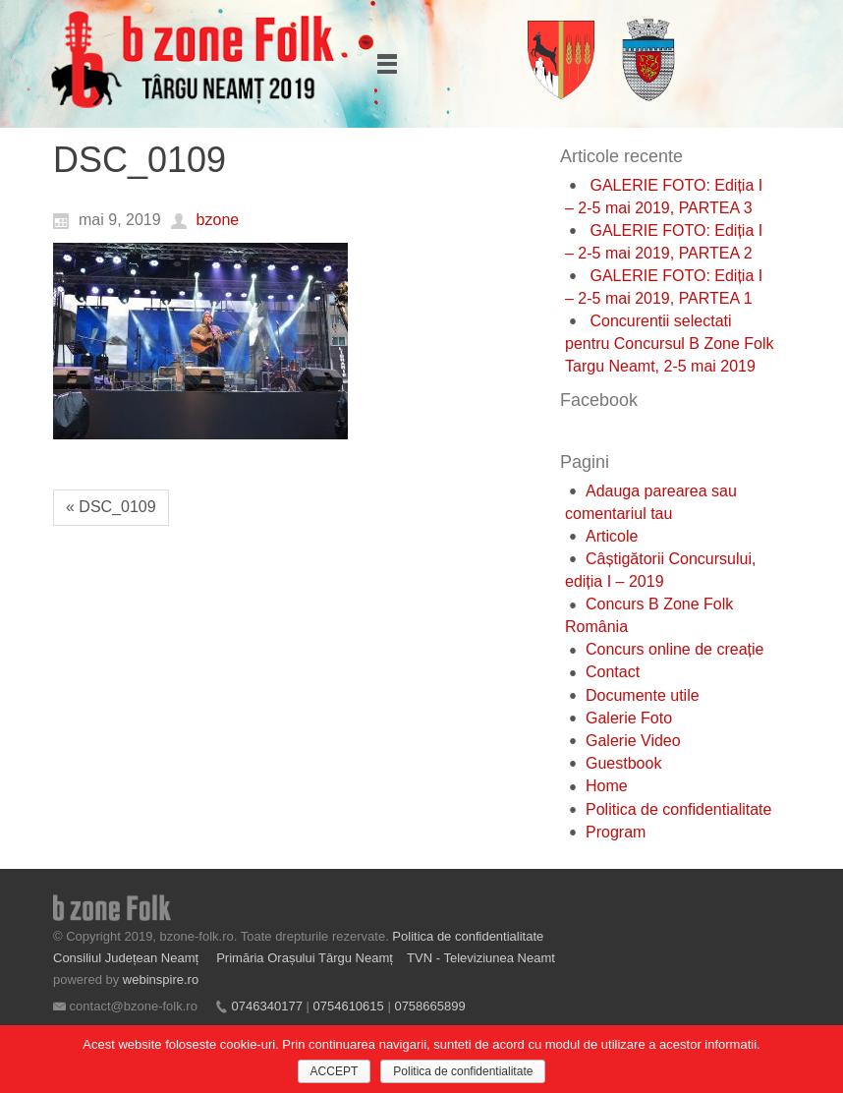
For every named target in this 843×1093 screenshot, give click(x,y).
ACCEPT (334, 1071)
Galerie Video (633, 740)
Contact (613, 671)
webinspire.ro (160, 979)
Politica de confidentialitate (678, 809)
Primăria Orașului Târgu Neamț (304, 957)
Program (616, 832)
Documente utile (643, 695)
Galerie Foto (629, 718)
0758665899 (429, 1006)
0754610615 (347, 1006)
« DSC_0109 (111, 506)
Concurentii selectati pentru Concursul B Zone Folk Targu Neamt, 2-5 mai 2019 (669, 343)
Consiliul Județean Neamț (127, 957)
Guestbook (623, 763)
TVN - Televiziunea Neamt (481, 957)
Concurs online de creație (674, 649)
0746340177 (267, 1006)
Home (607, 785)
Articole (612, 536)
